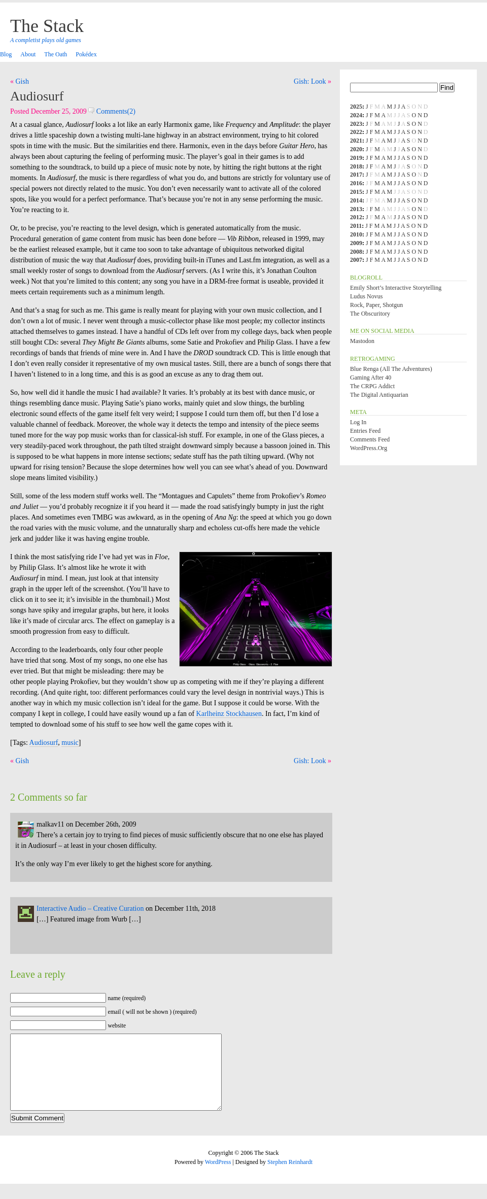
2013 (356, 209)
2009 (356, 243)
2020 (356, 149)
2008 (356, 251)
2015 (356, 191)
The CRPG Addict (372, 386)
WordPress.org (368, 448)
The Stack (47, 26)
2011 (356, 225)
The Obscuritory (370, 313)
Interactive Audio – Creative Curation (90, 908)
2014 (356, 200)
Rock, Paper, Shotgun (376, 305)
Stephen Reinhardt (289, 1177)
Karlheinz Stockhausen (229, 713)
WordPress (218, 1177)
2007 (356, 259)
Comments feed (370, 439)
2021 (356, 140)
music (69, 742)
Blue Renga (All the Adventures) (391, 368)
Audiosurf (36, 96)
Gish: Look (310, 81)
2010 (356, 234)
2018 (356, 166)
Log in (358, 422)
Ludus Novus (366, 296)
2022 (356, 131)
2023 (356, 123)
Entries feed (365, 430)
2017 (356, 174)
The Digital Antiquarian (379, 394)
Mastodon (362, 341)
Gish (22, 81)
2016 (356, 183)
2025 (356, 106)
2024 (356, 115)
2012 (356, 217)
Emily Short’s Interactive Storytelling (395, 287)
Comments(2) (111, 111)
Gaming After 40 (370, 377)
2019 (356, 157)
